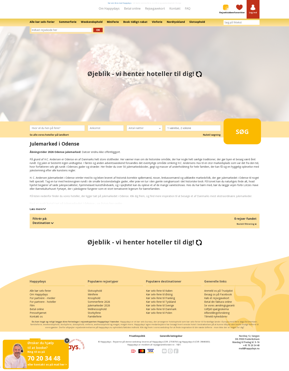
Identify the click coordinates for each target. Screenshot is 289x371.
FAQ (187, 8)
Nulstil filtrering (247, 226)
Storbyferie (94, 315)
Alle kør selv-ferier (40, 293)
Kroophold (94, 300)
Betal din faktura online (218, 304)
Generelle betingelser (171, 338)
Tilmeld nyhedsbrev (215, 319)
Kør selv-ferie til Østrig (159, 297)
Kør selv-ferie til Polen (159, 315)
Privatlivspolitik (137, 338)
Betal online (132, 8)
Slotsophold (95, 293)
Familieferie (95, 319)
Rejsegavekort (155, 8)
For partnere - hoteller (43, 304)
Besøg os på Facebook (218, 297)
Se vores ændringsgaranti (219, 308)
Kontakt (174, 8)
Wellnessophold (97, 311)
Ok (98, 32)
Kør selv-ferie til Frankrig (160, 300)
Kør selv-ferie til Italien (159, 293)
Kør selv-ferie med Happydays (119, 3)
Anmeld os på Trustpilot (218, 293)
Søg (236, 132)
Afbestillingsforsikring (216, 315)
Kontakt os (36, 319)
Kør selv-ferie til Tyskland (161, 304)
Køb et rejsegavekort (216, 300)
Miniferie (93, 297)
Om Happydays (109, 8)
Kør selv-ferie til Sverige (160, 308)
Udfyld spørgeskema (216, 311)
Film (32, 308)
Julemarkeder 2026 (99, 308)
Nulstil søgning (212, 137)
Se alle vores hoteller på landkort (49, 137)
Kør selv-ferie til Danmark (161, 311)
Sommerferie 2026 (99, 304)
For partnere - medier (42, 300)
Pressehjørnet (38, 315)
